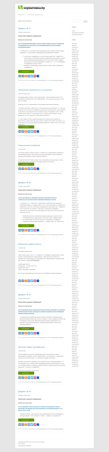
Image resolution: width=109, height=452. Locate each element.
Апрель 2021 (75, 156)
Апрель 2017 (75, 244)
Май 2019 (74, 198)
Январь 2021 (75, 162)
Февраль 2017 (75, 247)
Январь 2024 (75, 96)
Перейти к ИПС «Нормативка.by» (35, 14)
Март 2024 (74, 92)
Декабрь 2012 (75, 338)
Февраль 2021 (75, 160)
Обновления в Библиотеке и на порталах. (35, 90)
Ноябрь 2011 (75, 362)
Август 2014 (74, 302)
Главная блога (21, 14)
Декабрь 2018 (75, 207)
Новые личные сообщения (29, 145)
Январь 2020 (75, 183)
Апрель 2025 (75, 69)
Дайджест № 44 (24, 391)
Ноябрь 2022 (75, 122)
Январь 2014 (75, 315)
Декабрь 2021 (75, 142)
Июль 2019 (74, 194)
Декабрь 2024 (75, 76)
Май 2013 (74, 329)
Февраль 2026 (75, 50)
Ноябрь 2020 (75, 165)
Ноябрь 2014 (75, 296)
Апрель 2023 (75, 112)
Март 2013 (74, 333)
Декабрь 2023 (75, 98)
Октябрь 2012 (75, 342)
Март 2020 (74, 180)
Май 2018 (74, 220)
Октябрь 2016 (75, 255)
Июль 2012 (74, 347)
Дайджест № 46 (24, 182)
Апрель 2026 (75, 47)
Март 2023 (74, 114)
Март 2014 (74, 311)
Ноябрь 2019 (75, 187)
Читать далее (26, 71)
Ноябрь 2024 (75, 78)
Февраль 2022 (75, 138)
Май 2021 (74, 154)
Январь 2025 (75, 74)
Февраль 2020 (75, 182)
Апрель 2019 (75, 200)
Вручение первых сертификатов (31, 347)
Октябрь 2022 (75, 123)
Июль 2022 (74, 129)
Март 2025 (74, 71)
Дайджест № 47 (24, 28)
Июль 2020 (74, 173)
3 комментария (22, 149)
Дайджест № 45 (24, 294)
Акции (73, 30)
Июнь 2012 (74, 349)
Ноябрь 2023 (75, 100)
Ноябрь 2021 (75, 143)
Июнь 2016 (74, 262)
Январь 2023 (75, 118)
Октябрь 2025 (75, 58)
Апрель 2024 (75, 91)
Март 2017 (74, 245)
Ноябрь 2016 (75, 253)
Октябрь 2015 (75, 276)
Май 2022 (74, 132)
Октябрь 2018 (75, 211)
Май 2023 (74, 111)
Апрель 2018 (75, 222)
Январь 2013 (75, 337)
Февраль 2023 (75, 116)
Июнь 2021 (74, 153)
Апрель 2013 (75, 331)
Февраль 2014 (75, 313)
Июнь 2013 (74, 327)
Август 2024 (74, 83)
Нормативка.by (42, 80)
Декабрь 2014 (75, 295)
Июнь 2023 (74, 109)
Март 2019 (74, 202)
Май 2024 (74, 89)
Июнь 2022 (74, 131)
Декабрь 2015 (75, 273)
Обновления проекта (56, 135)
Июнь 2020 (74, 174)
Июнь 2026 (74, 43)
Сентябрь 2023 (75, 103)
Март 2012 (74, 355)
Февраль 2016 (75, 269)
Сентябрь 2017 (75, 234)
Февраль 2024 (75, 94)
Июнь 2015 (74, 284)
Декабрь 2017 (75, 229)
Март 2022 (74, 136)
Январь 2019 (75, 205)
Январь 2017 (75, 249)
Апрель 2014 (75, 309)
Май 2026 (74, 45)
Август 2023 (74, 105)
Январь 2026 (75, 52)
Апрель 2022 (75, 134)
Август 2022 (74, 127)
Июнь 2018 (74, 218)
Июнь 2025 (74, 65)
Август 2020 (74, 171)
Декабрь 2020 (75, 163)
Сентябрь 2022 (75, 125)
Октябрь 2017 (75, 233)
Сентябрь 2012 (75, 344)
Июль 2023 (74, 107)
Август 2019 (74, 193)
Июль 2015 (74, 282)
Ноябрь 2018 (75, 209)
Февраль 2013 (75, 335)
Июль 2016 (74, 260)
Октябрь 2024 (75, 80)
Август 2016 (74, 258)
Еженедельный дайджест (57, 80)
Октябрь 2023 (75, 101)
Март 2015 (74, 289)
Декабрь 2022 (75, 120)
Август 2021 (74, 149)
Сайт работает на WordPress (24, 445)
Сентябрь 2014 (75, 300)
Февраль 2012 (75, 357)
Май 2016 (74, 264)
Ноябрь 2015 (75, 275)
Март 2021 (74, 158)
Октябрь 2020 (75, 167)
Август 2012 (74, 346)
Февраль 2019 (75, 204)
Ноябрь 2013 (75, 318)
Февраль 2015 (75, 291)
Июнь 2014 (74, 306)
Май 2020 (74, 176)
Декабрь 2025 (75, 54)
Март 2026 (74, 49)
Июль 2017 (74, 238)
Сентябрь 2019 (75, 191)
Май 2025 (74, 67)
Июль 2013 (74, 326)
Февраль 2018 (75, 225)
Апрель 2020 (75, 178)
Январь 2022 (75, 140)
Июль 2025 (74, 63)
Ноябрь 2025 (75, 56)
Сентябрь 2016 (75, 256)
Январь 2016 (75, 271)
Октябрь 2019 (75, 189)
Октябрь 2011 (75, 364)
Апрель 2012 (75, 353)
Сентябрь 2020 (75, 169)
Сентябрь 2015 (75, 278)
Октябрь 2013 (75, 320)
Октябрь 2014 (75, 298)
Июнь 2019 (74, 196)
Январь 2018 (75, 227)
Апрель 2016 (75, 265)
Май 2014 (74, 307)
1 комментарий (22, 247)
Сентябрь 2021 (75, 147)
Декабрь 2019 (75, 185)
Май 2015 (74, 286)
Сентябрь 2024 (75, 81)
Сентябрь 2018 (75, 213)
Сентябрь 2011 (75, 366)
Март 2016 (74, 267)
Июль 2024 (74, 85)
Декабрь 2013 (75, 316)
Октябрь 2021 (75, 145)
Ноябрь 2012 (75, 340)
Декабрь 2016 (75, 251)
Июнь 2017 (74, 240)
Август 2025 (74, 61)
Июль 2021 (74, 151)
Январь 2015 (75, 293)
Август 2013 (74, 324)
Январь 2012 (75, 358)
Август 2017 (74, 236)
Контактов (58, 273)
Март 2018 (74, 224)
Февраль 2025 (75, 72)
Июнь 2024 (74, 87)
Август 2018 (74, 214)
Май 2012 (74, 351)
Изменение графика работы (29, 244)
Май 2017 (74, 242)
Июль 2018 (74, 216)
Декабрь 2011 (75, 360)
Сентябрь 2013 (75, 322)
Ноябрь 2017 (75, 231)
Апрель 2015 (75, 287)
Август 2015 (74, 280)
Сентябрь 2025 (75, 60)
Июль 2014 (74, 304)
